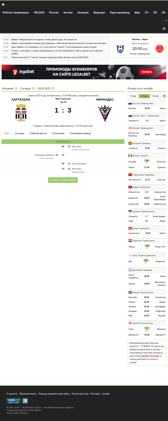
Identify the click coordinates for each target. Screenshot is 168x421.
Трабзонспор (160, 204)
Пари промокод (120, 12)
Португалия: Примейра (143, 175)
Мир (137, 12)
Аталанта (161, 162)
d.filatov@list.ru (35, 410)
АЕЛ (130, 261)
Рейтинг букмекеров (16, 12)
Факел (163, 121)
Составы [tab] (19, 133)
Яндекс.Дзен (13, 413)
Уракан (131, 284)
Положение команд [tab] (80, 133)
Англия (68, 12)
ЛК (163, 12)
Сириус (162, 302)
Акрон (145, 39)
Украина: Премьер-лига (143, 211)
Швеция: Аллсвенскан (143, 292)
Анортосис (161, 261)
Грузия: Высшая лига (142, 323)
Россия (54, 12)
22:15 (147, 180)
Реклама (95, 393)
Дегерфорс (160, 306)
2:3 (146, 192)
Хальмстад (160, 297)
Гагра (130, 329)
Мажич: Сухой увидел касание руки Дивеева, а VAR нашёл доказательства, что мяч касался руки (58, 43)
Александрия (159, 216)
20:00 (147, 108)
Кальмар (132, 311)
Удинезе (161, 167)
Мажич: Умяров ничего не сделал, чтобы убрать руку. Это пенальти (44, 39)
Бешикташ (133, 198)
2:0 (146, 221)
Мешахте (161, 329)
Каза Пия (161, 180)
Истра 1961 (160, 247)
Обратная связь (27, 393)
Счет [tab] (6, 133)
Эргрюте (132, 306)
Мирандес (105, 99)
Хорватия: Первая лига (143, 240)
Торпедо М (133, 121)
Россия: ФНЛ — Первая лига (145, 116)
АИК (130, 316)
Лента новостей (79, 393)
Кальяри (132, 162)
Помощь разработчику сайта (53, 393)
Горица (131, 247)
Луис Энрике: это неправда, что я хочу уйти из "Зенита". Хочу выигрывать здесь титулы (54, 47)
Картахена (21, 99)
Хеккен (131, 302)
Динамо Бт (133, 335)
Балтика (136, 39)
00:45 (146, 276)
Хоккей (105, 393)
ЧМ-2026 (39, 12)
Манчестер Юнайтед (133, 134)
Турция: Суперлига (141, 187)
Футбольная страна (31, 407)
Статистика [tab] (58, 133)
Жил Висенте (134, 180)
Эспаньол (133, 148)
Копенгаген (133, 233)
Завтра (155, 96)
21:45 (146, 167)
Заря (130, 221)
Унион (163, 276)
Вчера (133, 96)
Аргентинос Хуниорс (160, 283)
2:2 (147, 121)
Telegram (24, 413)
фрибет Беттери (150, 356)
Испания (82, 12)
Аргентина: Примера (142, 270)
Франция (99, 12)
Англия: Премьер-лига (143, 128)
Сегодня (144, 96)
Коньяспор (133, 204)
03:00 (146, 284)
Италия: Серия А (140, 155)
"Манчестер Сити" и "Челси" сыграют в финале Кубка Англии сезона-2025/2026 (49, 57)
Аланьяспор (134, 192)
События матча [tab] (38, 133)
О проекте (12, 393)
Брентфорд (160, 134)
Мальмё (162, 316)
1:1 (146, 216)
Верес (163, 221)
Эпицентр (132, 216)
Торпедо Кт (160, 335)
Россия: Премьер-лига (140, 54)
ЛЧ (146, 12)
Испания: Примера (141, 143)
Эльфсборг (160, 311)
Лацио (131, 167)
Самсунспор (160, 192)
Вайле (163, 233)
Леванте (162, 148)
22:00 (147, 134)
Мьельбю (132, 297)
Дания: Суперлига (140, 228)
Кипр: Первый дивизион (144, 255)
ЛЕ (155, 12)
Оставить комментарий (63, 180)
